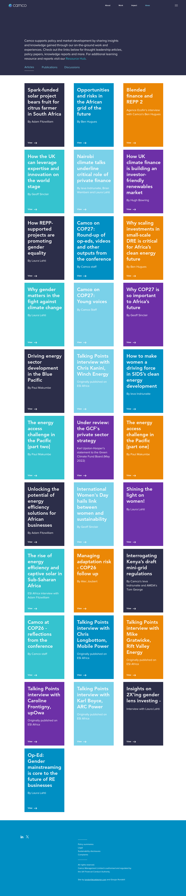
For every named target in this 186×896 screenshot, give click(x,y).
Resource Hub (76, 58)
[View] (33, 142)
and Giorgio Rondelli (115, 879)
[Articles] (32, 67)
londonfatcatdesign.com (95, 879)
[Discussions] (79, 67)
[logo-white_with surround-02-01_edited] (27, 837)
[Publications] (51, 67)
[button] (176, 5)
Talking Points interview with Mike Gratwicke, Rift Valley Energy (143, 637)
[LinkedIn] (22, 837)
